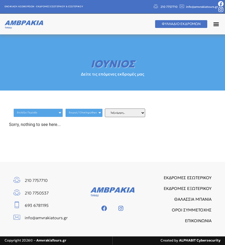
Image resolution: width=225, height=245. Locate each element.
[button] (216, 24)
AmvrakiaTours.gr (51, 240)
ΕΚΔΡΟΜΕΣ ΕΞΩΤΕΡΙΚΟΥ (188, 188)
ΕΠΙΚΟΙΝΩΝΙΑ (198, 220)
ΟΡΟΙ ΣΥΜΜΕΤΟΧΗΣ (192, 209)
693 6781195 (37, 205)
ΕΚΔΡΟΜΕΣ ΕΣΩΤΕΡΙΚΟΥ (188, 177)
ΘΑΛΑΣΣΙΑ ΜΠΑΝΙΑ (193, 199)
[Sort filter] (125, 113)
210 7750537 (37, 193)
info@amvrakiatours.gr (202, 7)
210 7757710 (168, 7)
